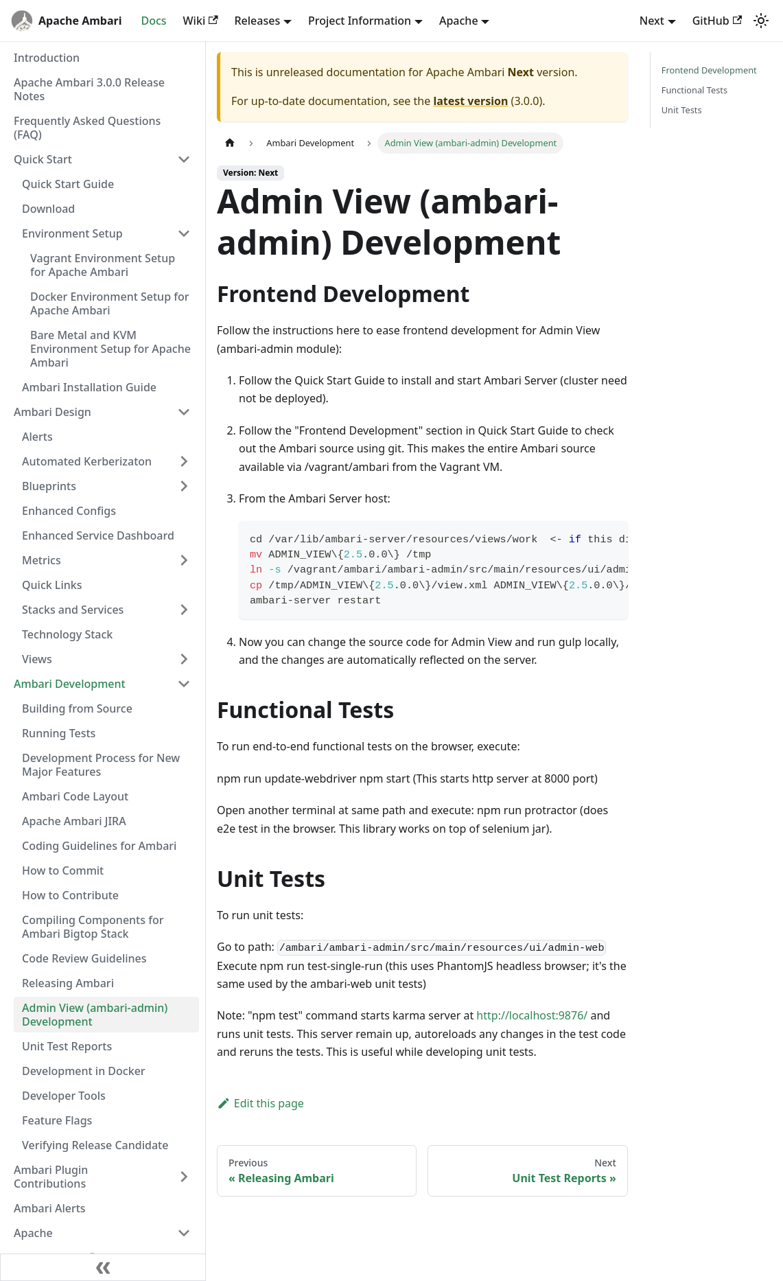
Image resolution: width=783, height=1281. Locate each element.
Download (48, 208)
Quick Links (52, 584)
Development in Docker (83, 1070)
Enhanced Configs (69, 510)
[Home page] (230, 143)
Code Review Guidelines (84, 958)
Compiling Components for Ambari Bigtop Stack (92, 926)
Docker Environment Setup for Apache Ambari (109, 303)
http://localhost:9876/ (531, 1015)
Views (37, 659)
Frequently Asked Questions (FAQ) (87, 127)
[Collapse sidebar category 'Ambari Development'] (184, 684)
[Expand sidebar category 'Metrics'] (184, 560)
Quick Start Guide (68, 184)
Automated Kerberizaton (87, 461)
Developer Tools (64, 1095)
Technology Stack (67, 634)
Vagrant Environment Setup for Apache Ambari (102, 265)
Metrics (41, 560)
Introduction (47, 57)
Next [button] (652, 20)
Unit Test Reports (67, 1046)
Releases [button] (258, 20)
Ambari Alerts (50, 1208)
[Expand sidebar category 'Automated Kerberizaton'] (184, 461)
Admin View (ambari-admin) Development (94, 1014)
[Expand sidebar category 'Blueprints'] (184, 486)
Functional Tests (694, 90)
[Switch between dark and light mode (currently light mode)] (761, 21)
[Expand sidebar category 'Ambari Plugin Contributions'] (184, 1177)
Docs (153, 20)
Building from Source (77, 708)
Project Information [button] (359, 20)
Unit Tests (682, 110)
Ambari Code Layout (75, 796)
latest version (470, 100)
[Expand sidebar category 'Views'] (184, 659)
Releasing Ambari (68, 983)
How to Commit (63, 870)
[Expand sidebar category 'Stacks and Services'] (184, 610)
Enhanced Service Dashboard (98, 535)
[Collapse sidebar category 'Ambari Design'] (184, 412)
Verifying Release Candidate (95, 1145)
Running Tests (58, 733)
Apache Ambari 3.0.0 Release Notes (89, 89)
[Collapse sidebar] (103, 1267)
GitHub (717, 20)
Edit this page (260, 1103)
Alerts (37, 436)
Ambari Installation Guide (89, 387)
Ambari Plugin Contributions (51, 1176)
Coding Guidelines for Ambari (99, 845)
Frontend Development (709, 70)
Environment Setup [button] (72, 233)
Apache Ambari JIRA (74, 821)
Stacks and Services (73, 609)
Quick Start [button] (43, 159)
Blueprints (49, 486)
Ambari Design (52, 411)
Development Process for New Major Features (101, 764)
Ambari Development (70, 683)
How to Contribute (70, 895)
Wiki (200, 20)
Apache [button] (458, 20)
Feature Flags (57, 1120)
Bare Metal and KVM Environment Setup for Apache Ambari (110, 348)
